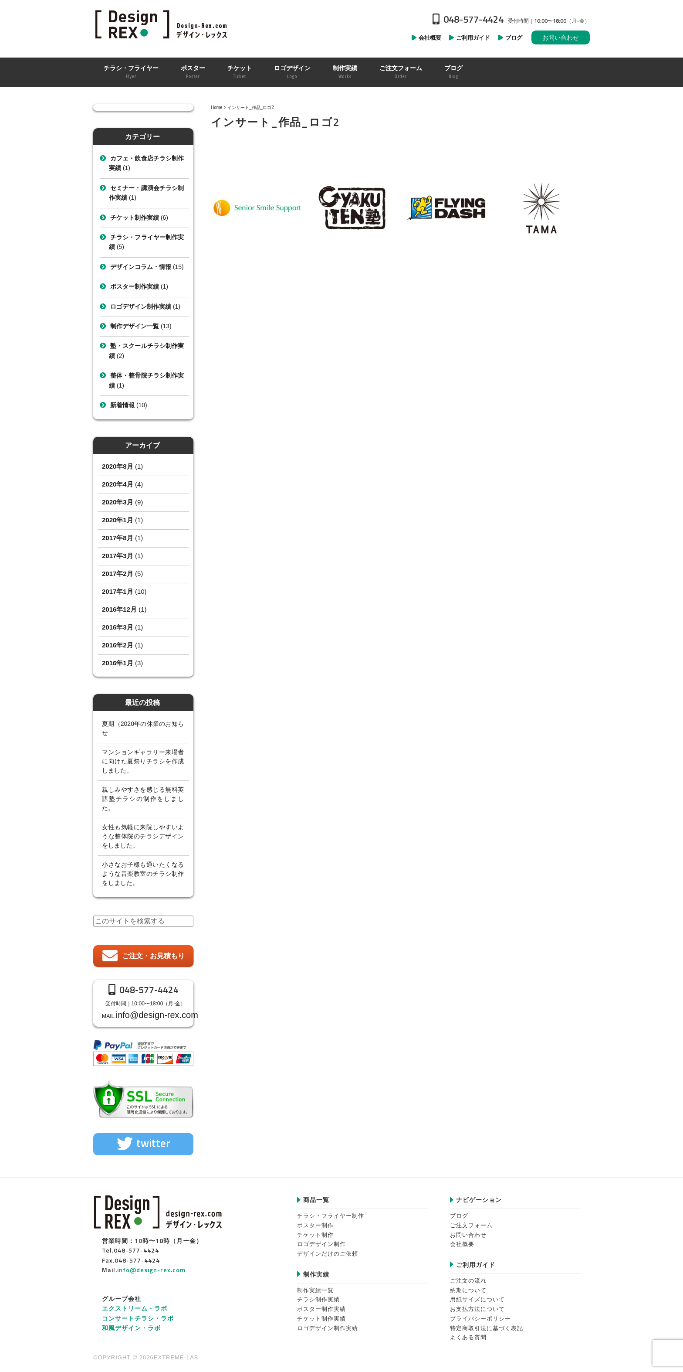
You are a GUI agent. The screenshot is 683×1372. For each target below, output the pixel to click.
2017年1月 (117, 591)
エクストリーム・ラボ (134, 1302)
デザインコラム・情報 (140, 266)
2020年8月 (117, 466)
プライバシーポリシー (480, 1313)
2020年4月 (117, 484)
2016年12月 (119, 609)
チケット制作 (315, 1229)
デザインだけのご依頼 (327, 1248)
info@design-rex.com (152, 1012)
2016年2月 (117, 645)
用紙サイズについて (477, 1294)
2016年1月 (117, 663)
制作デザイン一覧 (134, 326)
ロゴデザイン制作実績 (140, 306)
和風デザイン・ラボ (131, 1322)
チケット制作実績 (134, 217)
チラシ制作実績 (318, 1294)
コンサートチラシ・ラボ (138, 1312)
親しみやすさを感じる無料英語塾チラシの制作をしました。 (143, 798)
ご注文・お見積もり (153, 956)
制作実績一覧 (315, 1284)
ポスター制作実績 (134, 286)
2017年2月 (117, 573)
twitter (153, 1137)
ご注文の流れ (468, 1275)
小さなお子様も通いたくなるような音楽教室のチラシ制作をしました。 (143, 873)
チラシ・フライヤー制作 (330, 1210)
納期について (468, 1284)
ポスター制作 (315, 1220)
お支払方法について (477, 1304)
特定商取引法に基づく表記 (486, 1322)
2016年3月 (117, 627)
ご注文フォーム (471, 1220)
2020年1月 (117, 520)
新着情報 (122, 405)
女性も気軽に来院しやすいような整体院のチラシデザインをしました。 (143, 836)
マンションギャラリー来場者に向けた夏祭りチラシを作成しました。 (143, 761)
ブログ (459, 1210)
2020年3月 (117, 502)
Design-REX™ (163, 24)
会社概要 (462, 1239)
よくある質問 (468, 1332)
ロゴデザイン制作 (321, 1239)
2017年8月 (117, 537)
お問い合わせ (560, 37)
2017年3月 (117, 555)
